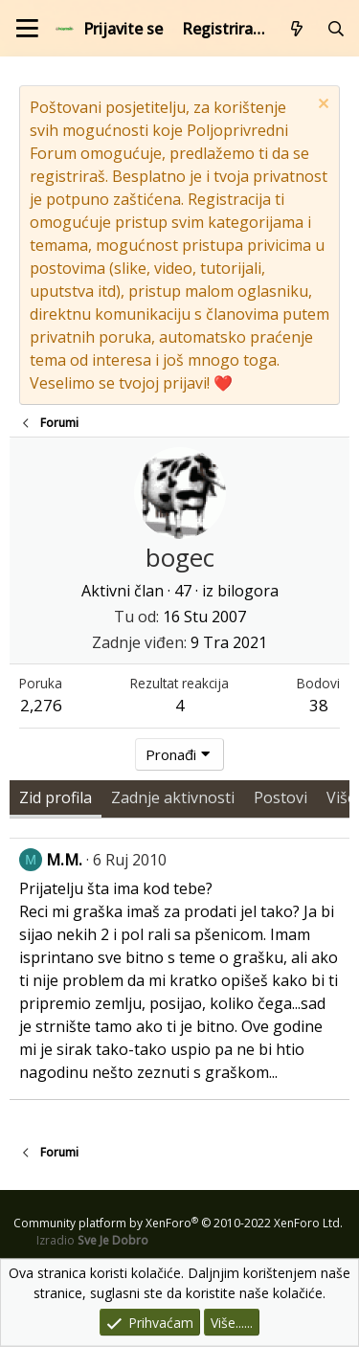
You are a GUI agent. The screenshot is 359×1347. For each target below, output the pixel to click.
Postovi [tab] (280, 797)
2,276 (41, 705)
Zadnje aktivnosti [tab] (173, 797)
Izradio (92, 1240)
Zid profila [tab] (55, 797)
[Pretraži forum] (335, 29)
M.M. (64, 859)
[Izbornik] (27, 28)
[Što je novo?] (297, 29)
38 (318, 705)
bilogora (248, 590)
